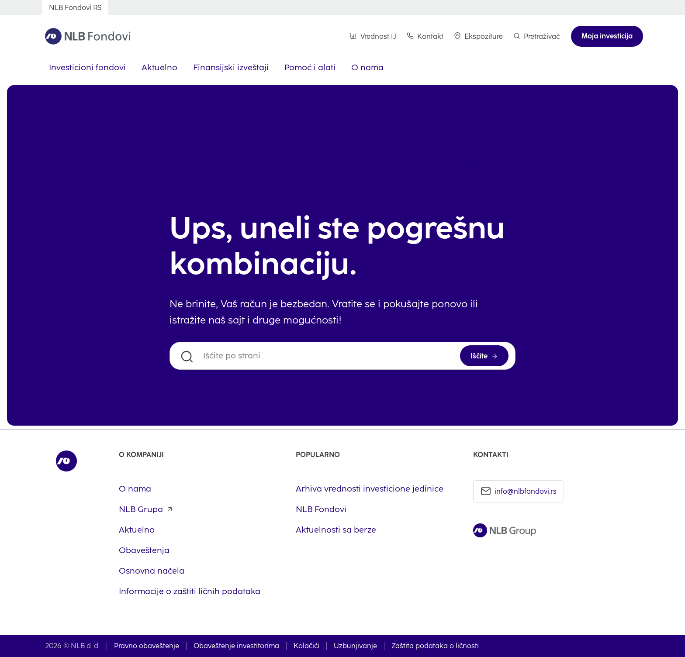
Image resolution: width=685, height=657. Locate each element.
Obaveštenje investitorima (236, 646)
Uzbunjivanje (355, 646)
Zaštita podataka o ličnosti (435, 646)
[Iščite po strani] (342, 356)
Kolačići (306, 646)
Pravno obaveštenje (146, 646)
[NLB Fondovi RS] (75, 7)
